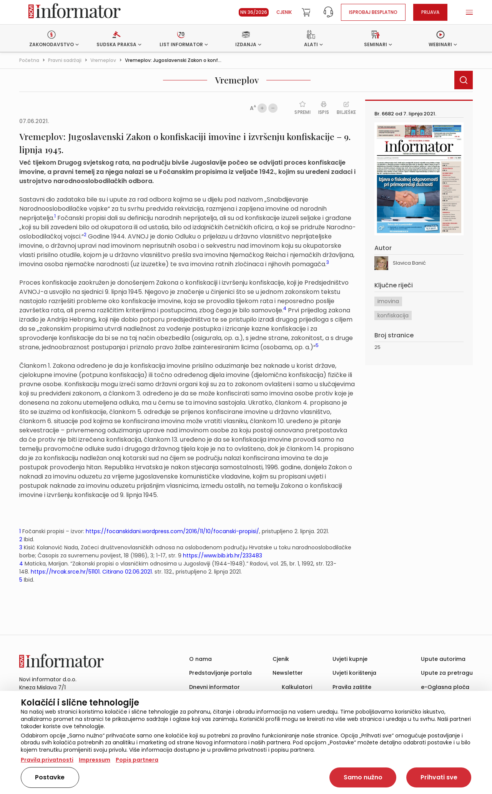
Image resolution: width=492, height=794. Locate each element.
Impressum (94, 760)
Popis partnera (137, 760)
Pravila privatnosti (47, 760)
